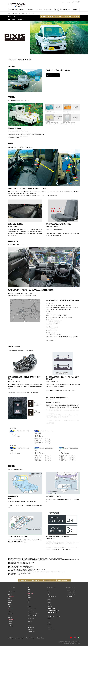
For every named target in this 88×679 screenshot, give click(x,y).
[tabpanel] (44, 37)
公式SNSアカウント (76, 1)
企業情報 (49, 600)
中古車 (29, 625)
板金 (48, 594)
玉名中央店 (10, 625)
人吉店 (29, 599)
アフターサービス (51, 587)
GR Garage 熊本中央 (32, 609)
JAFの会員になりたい (70, 592)
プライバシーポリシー (51, 629)
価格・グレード (11, 19)
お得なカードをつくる (70, 594)
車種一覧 (30, 621)
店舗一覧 (50, 16)
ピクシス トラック (12, 16)
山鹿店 (29, 589)
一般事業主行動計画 (51, 608)
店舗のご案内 (11, 591)
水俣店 (29, 601)
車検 (48, 590)
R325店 (10, 621)
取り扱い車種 (31, 619)
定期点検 (49, 592)
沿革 (48, 614)
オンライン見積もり (67, 16)
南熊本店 (10, 604)
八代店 (29, 595)
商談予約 (76, 16)
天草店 (29, 604)
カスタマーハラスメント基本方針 (53, 616)
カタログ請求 (57, 16)
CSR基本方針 (49, 606)
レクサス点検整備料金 (51, 596)
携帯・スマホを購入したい (71, 590)
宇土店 (9, 606)
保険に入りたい (69, 596)
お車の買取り (30, 629)
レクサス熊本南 (31, 611)
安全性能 (20, 19)
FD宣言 (48, 618)
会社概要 (49, 602)
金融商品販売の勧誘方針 (52, 612)
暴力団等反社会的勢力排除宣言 (53, 610)
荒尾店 (10, 623)
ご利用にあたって (50, 625)
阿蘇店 (29, 591)
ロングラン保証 (31, 627)
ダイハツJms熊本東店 (32, 615)
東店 (9, 615)
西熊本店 (10, 600)
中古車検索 (30, 631)
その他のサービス (70, 587)
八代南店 (29, 597)
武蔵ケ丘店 (10, 617)
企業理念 (49, 604)
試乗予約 (43, 16)
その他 (48, 622)
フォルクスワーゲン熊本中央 (33, 613)
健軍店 (9, 602)
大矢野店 (29, 606)
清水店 (9, 611)
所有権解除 (49, 627)
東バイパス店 (10, 613)
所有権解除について (12, 638)
